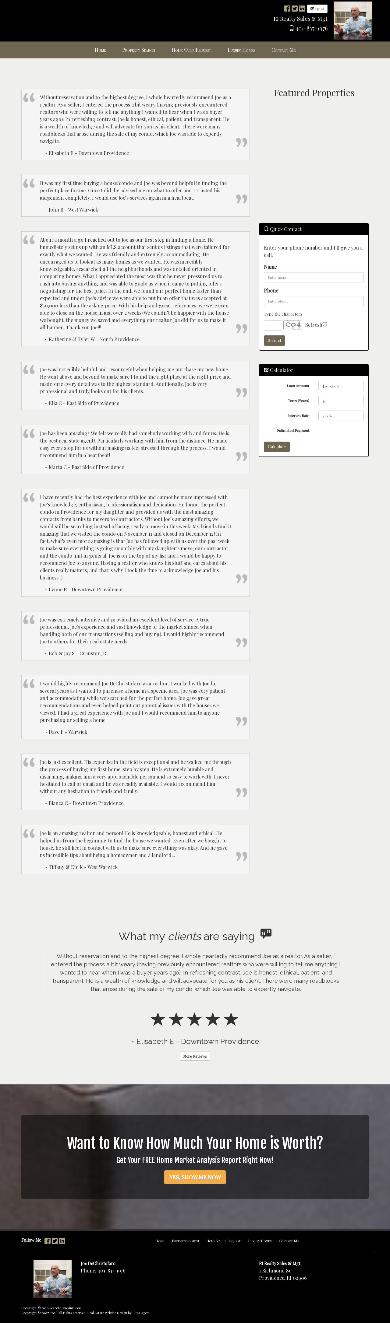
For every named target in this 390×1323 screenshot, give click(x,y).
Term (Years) (298, 400)
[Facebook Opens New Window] (287, 8)
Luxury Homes (259, 1240)
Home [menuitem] (100, 50)
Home (160, 1240)
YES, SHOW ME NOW (195, 1177)
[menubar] (195, 50)
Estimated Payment (293, 430)
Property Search (185, 1240)
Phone (271, 290)
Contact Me (289, 1240)
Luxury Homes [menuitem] (241, 50)
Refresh (313, 324)
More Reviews (195, 1056)
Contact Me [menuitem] (283, 50)
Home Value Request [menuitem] (191, 50)
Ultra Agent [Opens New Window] (141, 1313)
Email (317, 8)
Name (270, 267)
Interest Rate (298, 415)
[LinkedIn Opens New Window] (302, 8)
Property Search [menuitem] (138, 50)
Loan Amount (298, 385)
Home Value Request (223, 1240)
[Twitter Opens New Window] (294, 8)
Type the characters (283, 314)
